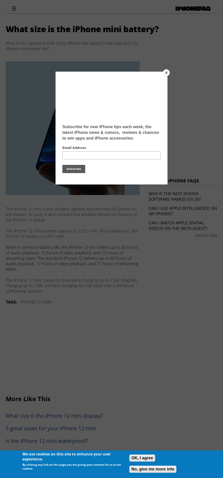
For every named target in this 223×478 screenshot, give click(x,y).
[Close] (166, 72)
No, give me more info (152, 469)
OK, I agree (142, 458)
